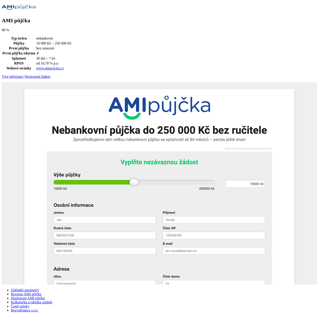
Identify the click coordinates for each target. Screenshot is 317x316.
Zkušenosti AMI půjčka (28, 298)
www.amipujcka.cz (50, 68)
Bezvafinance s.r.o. (24, 310)
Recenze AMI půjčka (26, 294)
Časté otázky (20, 306)
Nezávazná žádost (37, 76)
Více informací (12, 76)
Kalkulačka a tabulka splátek (31, 302)
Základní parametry (25, 290)
